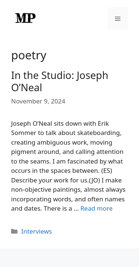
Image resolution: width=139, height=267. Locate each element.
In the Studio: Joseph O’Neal (59, 81)
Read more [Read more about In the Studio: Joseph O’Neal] (96, 208)
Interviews (36, 231)
